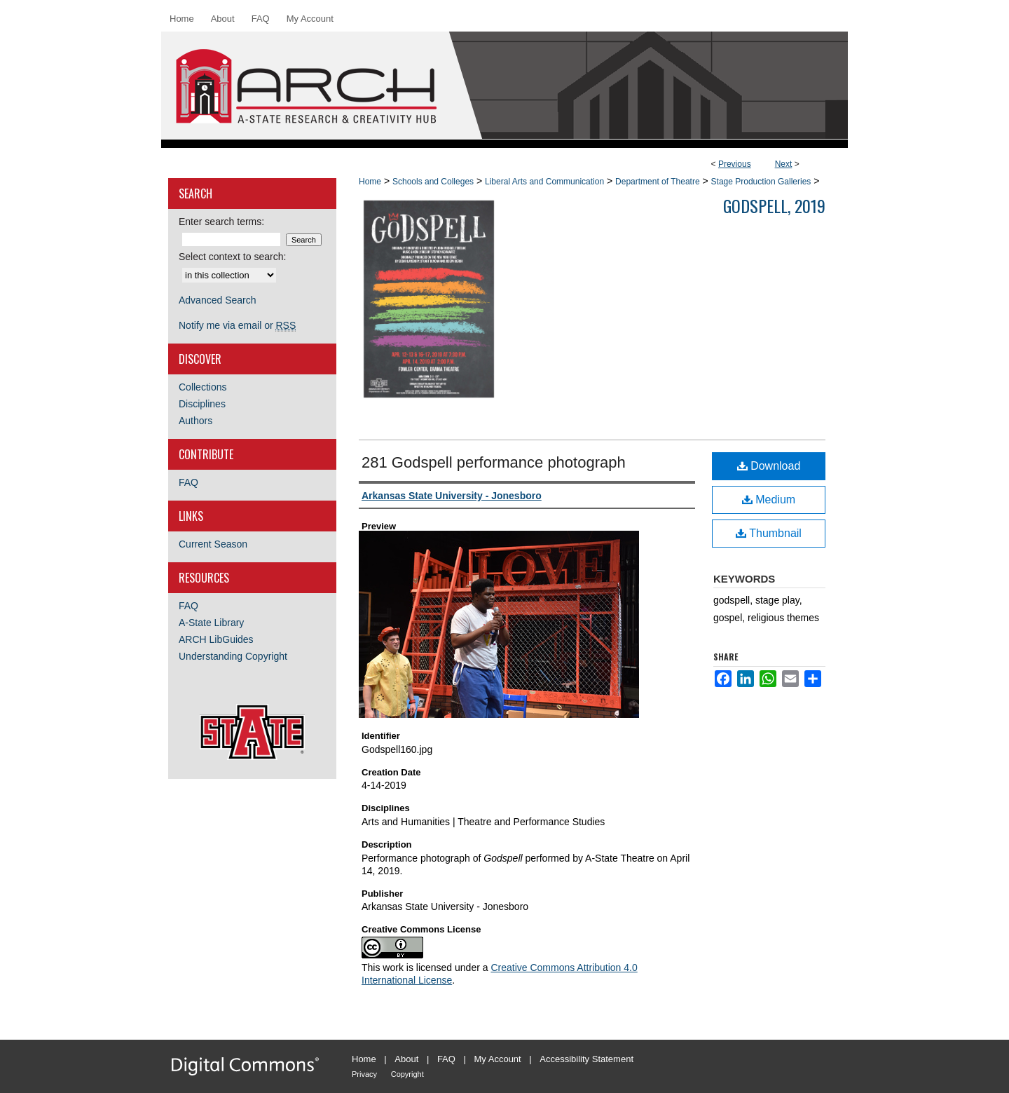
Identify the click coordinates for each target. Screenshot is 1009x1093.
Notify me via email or (237, 325)
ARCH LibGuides (216, 639)
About (406, 1059)
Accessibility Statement (586, 1059)
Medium (768, 499)
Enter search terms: (221, 221)
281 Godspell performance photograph (494, 462)
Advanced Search (217, 300)
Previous (734, 164)
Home (370, 181)
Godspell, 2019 (774, 205)
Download (769, 466)
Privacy (364, 1074)
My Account (497, 1059)
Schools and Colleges (433, 181)
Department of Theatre (657, 181)
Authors (195, 420)
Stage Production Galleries (761, 181)
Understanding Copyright (233, 656)
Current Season (213, 544)
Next (783, 164)
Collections (202, 387)
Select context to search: (232, 256)
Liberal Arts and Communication (544, 181)
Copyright (407, 1074)
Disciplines (202, 403)
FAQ (188, 482)
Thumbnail (769, 533)
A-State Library (211, 622)
